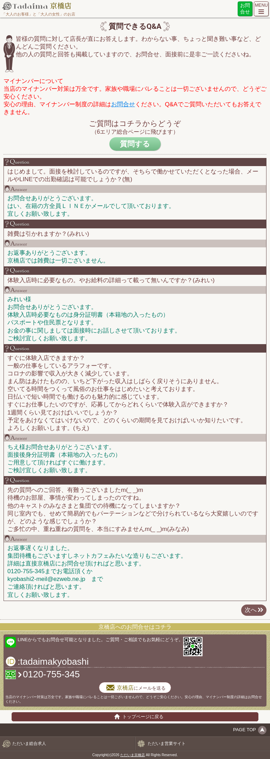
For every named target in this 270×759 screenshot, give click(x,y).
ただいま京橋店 (132, 755)
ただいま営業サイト (167, 743)
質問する (135, 144)
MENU (261, 5)
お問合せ (245, 8)
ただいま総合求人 (29, 743)
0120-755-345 (51, 674)
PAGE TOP (244, 729)
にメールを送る (135, 687)
